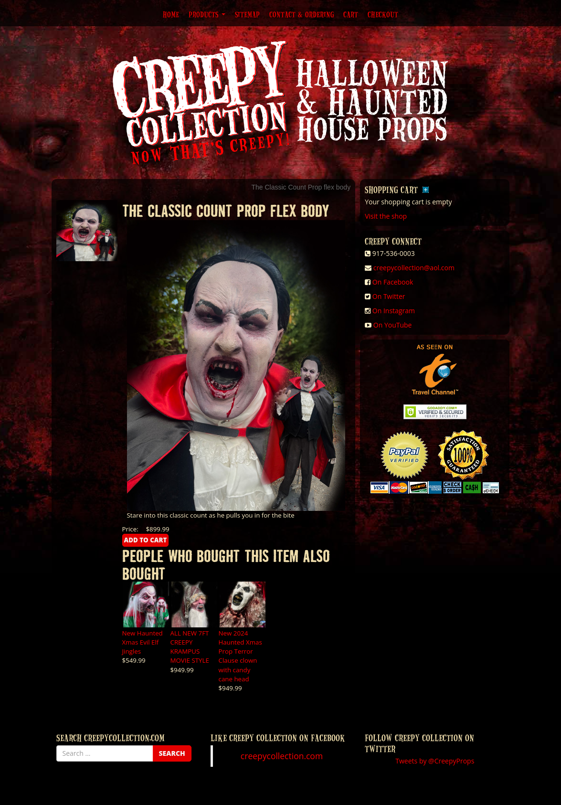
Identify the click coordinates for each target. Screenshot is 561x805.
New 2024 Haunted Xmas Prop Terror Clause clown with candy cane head (240, 656)
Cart (350, 14)
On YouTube (392, 324)
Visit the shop (386, 216)
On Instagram (393, 310)
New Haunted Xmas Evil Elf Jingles (142, 642)
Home (171, 14)
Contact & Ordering (301, 14)
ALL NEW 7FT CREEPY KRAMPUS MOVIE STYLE (189, 647)
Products (207, 14)
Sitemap (247, 14)
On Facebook (392, 281)
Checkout (383, 14)
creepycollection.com (282, 756)
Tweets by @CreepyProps (434, 760)
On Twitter (388, 296)
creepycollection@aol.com (414, 267)
